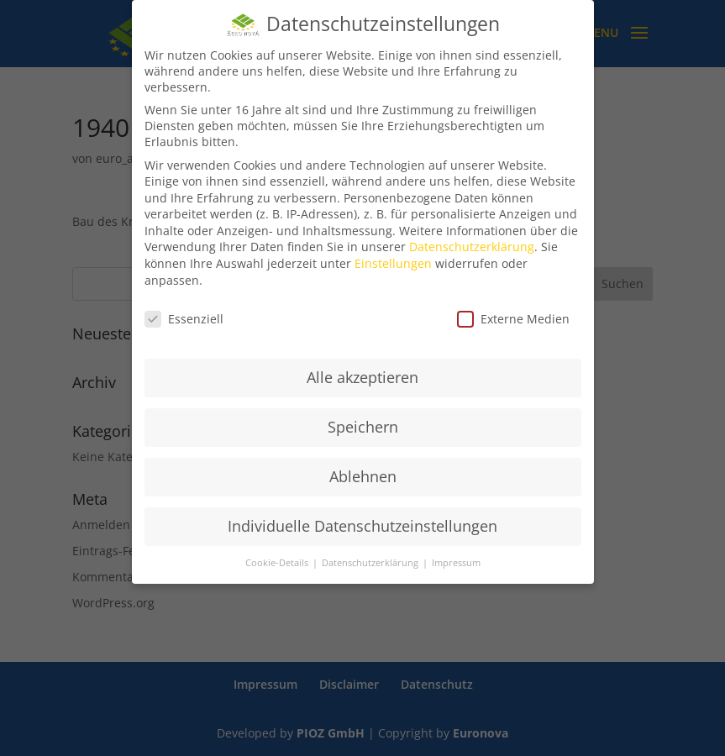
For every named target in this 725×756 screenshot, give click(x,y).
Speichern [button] (363, 427)
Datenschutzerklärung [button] (371, 563)
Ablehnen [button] (363, 476)
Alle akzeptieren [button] (362, 377)
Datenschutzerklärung (471, 247)
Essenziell (183, 319)
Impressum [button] (456, 563)
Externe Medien (513, 319)
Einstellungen (393, 263)
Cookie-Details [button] (278, 563)
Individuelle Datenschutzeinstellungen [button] (362, 526)
